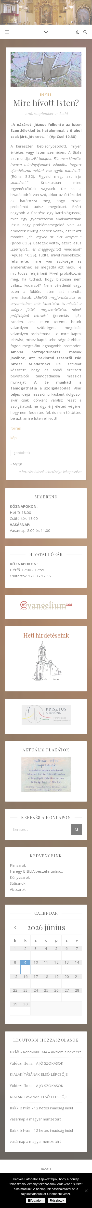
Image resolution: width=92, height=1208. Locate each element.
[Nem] (85, 1190)
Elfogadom (35, 1200)
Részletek (57, 1200)
